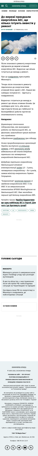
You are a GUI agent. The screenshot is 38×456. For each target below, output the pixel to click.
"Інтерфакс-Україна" (26, 394)
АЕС (13, 210)
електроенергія (22, 210)
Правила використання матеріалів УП (19, 379)
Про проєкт (26, 374)
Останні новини (10, 306)
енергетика (6, 210)
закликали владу (22, 149)
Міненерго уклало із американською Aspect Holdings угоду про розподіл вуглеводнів (19, 274)
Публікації (12, 11)
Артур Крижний (7, 29)
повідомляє (13, 77)
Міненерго (5, 214)
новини (4, 11)
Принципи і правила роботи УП (19, 382)
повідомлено (19, 138)
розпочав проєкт (23, 181)
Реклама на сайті (14, 374)
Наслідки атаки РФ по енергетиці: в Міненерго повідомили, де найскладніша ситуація (18, 292)
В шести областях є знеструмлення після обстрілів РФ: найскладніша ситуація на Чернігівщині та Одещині (19, 283)
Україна (32, 210)
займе (19, 167)
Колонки (21, 11)
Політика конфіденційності (19, 377)
